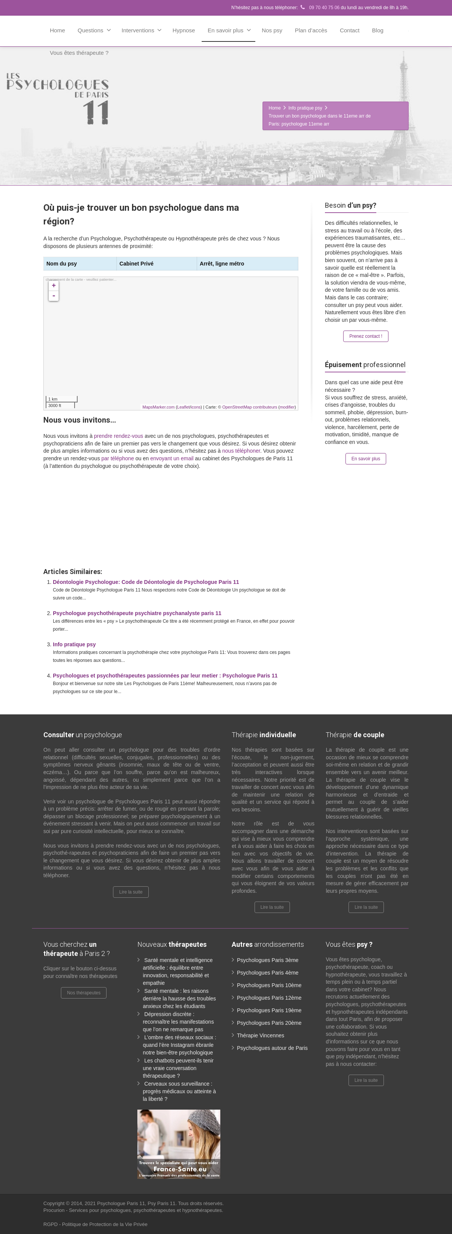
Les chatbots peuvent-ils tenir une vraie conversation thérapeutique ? (178, 1068)
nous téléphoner (241, 451)
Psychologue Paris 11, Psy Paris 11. (137, 1203)
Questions (94, 30)
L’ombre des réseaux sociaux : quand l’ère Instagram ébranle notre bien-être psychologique (179, 1045)
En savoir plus (229, 30)
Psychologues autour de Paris (272, 1048)
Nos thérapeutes (83, 992)
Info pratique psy (74, 644)
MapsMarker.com (158, 407)
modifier (287, 407)
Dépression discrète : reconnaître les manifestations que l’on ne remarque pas (178, 1021)
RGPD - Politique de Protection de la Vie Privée (95, 1224)
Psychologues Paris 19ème (269, 1010)
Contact (350, 30)
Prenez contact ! (365, 336)
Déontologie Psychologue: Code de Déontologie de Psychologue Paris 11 (146, 582)
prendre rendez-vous (118, 436)
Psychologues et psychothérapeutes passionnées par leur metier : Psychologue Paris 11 (165, 676)
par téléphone (118, 458)
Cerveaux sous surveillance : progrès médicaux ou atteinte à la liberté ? (179, 1091)
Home (57, 30)
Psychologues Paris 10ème (269, 985)
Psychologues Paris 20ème (269, 1023)
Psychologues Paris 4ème (268, 973)
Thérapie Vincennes (260, 1035)
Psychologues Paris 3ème (268, 960)
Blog (378, 30)
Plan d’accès (311, 30)
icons (196, 407)
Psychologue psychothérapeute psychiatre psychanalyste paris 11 (137, 613)
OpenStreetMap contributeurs (249, 407)
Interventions (142, 30)
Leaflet (183, 407)
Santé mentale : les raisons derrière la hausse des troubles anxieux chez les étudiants (179, 998)
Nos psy (272, 30)
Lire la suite (130, 892)
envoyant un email (172, 458)
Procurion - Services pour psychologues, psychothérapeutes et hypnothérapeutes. (133, 1210)
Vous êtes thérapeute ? (79, 52)
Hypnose (183, 30)
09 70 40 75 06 (319, 7)
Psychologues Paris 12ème (269, 998)
